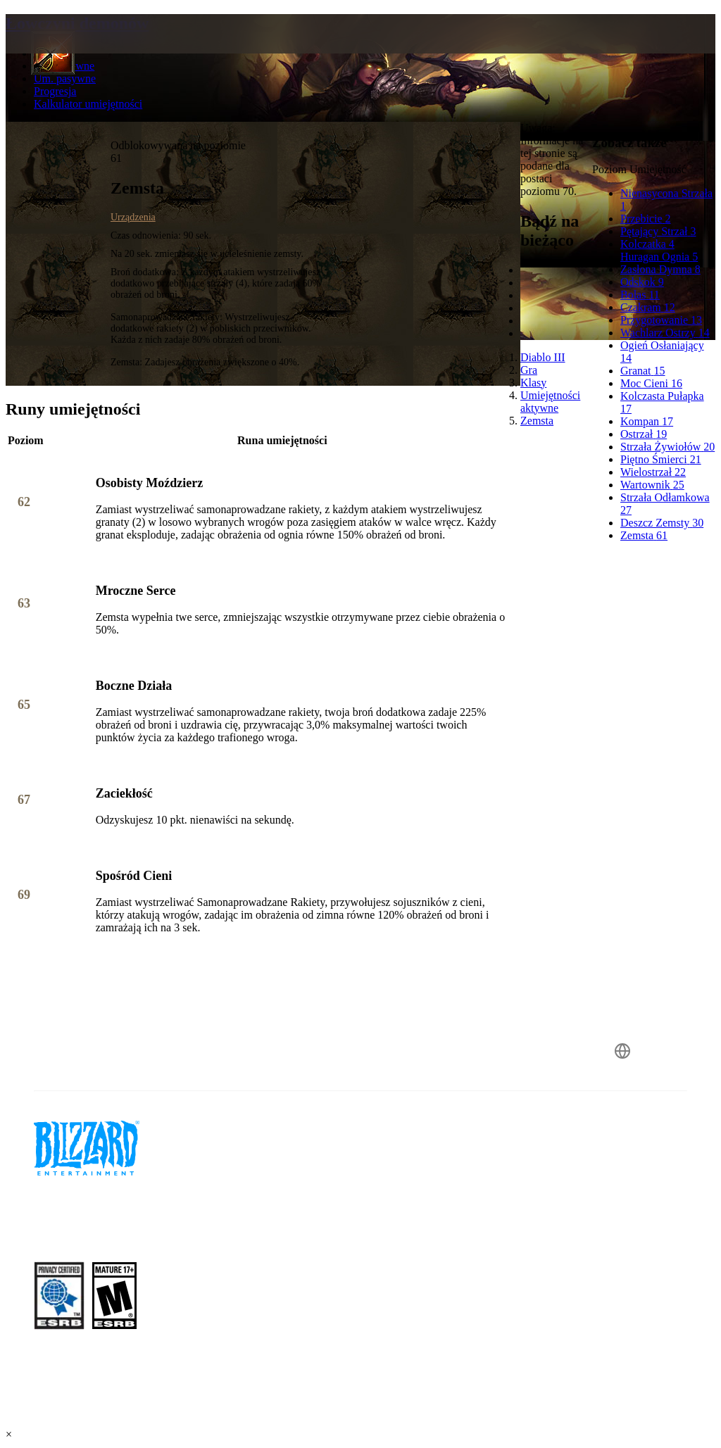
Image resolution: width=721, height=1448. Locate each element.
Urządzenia (133, 217)
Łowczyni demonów (77, 23)
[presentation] (59, 50)
